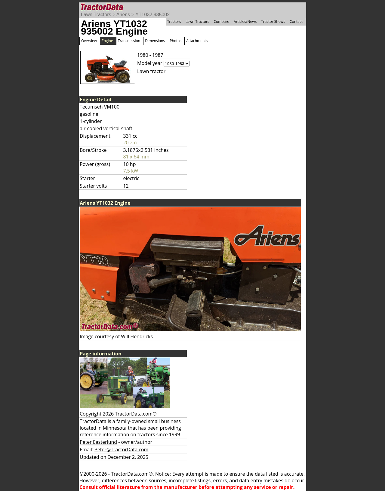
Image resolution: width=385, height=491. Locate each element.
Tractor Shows (273, 21)
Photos (175, 40)
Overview (89, 40)
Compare (221, 21)
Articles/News (245, 21)
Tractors (174, 21)
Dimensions (155, 40)
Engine (107, 40)
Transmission (129, 40)
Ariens (123, 14)
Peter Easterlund (98, 442)
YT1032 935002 (152, 14)
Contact (296, 21)
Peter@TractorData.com (121, 449)
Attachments (197, 40)
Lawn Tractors (96, 14)
